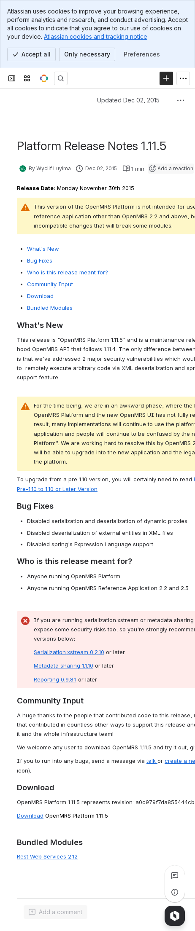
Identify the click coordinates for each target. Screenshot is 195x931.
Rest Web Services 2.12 (47, 856)
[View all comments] (174, 875)
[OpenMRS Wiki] (44, 78)
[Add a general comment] (55, 912)
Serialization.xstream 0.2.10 (69, 652)
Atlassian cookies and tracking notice (95, 36)
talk (151, 760)
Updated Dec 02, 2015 (128, 100)
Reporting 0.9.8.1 (55, 679)
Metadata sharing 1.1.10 (63, 665)
